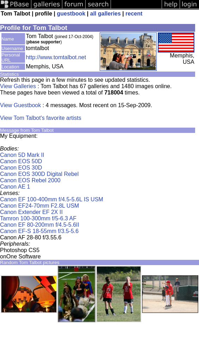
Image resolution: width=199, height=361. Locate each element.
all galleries (105, 14)
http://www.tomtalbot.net (56, 57)
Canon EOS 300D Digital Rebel (39, 174)
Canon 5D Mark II (22, 155)
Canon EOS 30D (21, 168)
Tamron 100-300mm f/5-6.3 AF (38, 218)
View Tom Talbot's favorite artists (40, 118)
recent (133, 14)
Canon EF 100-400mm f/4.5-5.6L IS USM (51, 199)
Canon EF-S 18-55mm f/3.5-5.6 (39, 231)
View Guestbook (20, 105)
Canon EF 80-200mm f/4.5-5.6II (39, 225)
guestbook (71, 14)
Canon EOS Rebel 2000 (30, 180)
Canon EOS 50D (21, 161)
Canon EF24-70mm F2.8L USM (39, 206)
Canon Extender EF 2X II (31, 212)
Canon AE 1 (15, 187)
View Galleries (18, 86)
